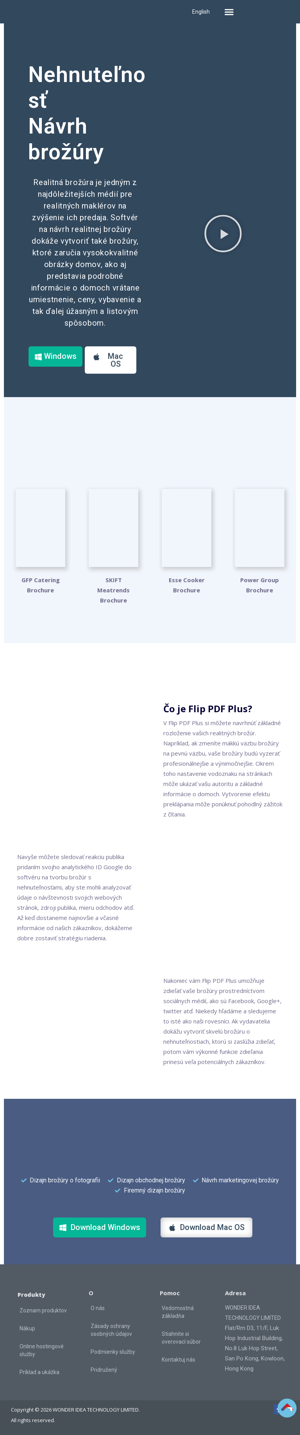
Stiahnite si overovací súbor (181, 1338)
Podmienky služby (113, 1352)
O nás (98, 1308)
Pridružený (104, 1370)
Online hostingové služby (42, 1350)
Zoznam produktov (43, 1310)
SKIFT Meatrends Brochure (113, 590)
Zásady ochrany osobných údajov (111, 1330)
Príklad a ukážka (39, 1372)
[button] (228, 11)
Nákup (27, 1328)
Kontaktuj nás (178, 1360)
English (201, 12)
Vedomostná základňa (178, 1312)
